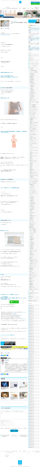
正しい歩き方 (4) (32, 273)
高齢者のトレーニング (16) (33, 290)
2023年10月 (31, 354)
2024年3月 (30, 346)
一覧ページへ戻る (14, 436)
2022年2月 (30, 385)
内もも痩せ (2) (32, 207)
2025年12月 (31, 317)
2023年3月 (30, 365)
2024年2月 (30, 348)
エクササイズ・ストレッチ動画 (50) (34, 104)
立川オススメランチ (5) (33, 276)
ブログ (30, 68)
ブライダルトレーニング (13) (33, 195)
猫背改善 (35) (32, 82)
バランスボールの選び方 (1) (33, 182)
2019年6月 (30, 434)
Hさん (15, 314)
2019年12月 (31, 425)
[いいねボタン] (2, 29)
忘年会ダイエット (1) (33, 264)
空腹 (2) (31, 167)
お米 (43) (31, 137)
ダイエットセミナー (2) (33, 113)
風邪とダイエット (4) (33, 128)
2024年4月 (30, 345)
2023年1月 (30, 368)
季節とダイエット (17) (33, 260)
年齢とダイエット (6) (32, 267)
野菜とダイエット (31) (33, 173)
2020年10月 (31, 409)
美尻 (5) (31, 215)
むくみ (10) (31, 197)
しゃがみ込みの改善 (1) (33, 71)
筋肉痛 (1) (31, 279)
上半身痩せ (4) (32, 198)
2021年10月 (31, 391)
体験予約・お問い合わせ (37, 9)
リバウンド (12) (32, 117)
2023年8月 (30, 357)
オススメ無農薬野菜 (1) (33, 107)
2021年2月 (30, 403)
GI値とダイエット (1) (32, 101)
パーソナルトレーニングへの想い (7, 9)
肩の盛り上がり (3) (32, 216)
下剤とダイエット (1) (32, 224)
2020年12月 (31, 406)
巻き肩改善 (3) (32, 80)
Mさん (13, 314)
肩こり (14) (31, 95)
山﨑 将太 (6, 363)
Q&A (20, 452)
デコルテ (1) (31, 188)
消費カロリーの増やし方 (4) (34, 123)
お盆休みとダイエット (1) (33, 261)
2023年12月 (31, 351)
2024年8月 (30, 339)
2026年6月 (30, 308)
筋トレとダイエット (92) (33, 126)
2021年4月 (30, 400)
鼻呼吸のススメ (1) (32, 100)
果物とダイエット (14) (33, 161)
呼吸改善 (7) (31, 77)
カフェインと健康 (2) (33, 231)
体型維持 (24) (32, 206)
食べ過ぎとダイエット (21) (34, 176)
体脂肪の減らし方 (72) (33, 119)
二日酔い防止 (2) (32, 225)
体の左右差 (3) (32, 74)
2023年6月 (30, 360)
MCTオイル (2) (32, 132)
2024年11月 (31, 334)
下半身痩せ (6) (32, 200)
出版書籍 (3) (31, 258)
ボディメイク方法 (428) (33, 184)
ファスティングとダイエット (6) (34, 152)
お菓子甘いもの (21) (33, 138)
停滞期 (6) (31, 122)
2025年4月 (30, 326)
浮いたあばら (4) (32, 213)
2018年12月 (31, 443)
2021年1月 (30, 405)
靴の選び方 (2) (32, 287)
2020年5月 (30, 417)
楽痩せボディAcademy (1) (32, 301)
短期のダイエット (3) (33, 252)
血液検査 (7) (31, 284)
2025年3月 (30, 328)
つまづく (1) (31, 234)
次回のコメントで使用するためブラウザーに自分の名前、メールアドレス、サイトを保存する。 (14, 429)
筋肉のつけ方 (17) (32, 278)
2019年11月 (31, 426)
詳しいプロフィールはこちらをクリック (18, 371)
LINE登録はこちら (35, 4)
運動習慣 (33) (31, 285)
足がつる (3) (31, 98)
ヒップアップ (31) (32, 191)
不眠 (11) (31, 237)
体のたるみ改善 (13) (33, 204)
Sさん (16, 315)
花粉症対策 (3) (32, 255)
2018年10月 (31, 446)
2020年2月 (30, 422)
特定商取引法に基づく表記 (7, 457)
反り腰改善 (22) (32, 76)
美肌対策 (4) (31, 282)
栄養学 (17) (31, 272)
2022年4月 (30, 382)
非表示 (7, 361)
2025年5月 (30, 325)
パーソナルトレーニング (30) (34, 181)
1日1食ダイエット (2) (33, 131)
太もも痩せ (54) (32, 209)
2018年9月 (30, 448)
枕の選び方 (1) (32, 270)
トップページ (2, 452)
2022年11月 (31, 371)
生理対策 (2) (31, 246)
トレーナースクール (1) (33, 179)
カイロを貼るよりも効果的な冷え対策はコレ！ (5, 437)
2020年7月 (30, 414)
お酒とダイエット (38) (33, 140)
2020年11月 (31, 408)
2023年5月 (30, 362)
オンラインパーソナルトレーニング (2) (34, 57)
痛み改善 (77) (32, 83)
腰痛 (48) (32, 89)
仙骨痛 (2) (32, 86)
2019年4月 (30, 437)
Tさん (24, 313)
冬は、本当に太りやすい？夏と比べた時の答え (23, 437)
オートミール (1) (32, 134)
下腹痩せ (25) (32, 201)
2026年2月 (30, 314)
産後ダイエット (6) (32, 125)
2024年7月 (30, 340)
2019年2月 (30, 440)
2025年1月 (30, 331)
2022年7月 (30, 377)
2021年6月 (30, 397)
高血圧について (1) (32, 288)
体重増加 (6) (31, 120)
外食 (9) (31, 155)
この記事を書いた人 (4, 359)
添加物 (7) (31, 164)
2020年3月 (30, 420)
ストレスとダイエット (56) (33, 110)
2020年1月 (30, 423)
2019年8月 (30, 431)
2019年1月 (30, 442)
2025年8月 (30, 320)
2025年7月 (30, 322)
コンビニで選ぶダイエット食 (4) (34, 145)
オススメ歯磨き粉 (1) (33, 230)
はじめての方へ (16, 452)
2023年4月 (30, 363)
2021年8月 (30, 394)
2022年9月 (30, 374)
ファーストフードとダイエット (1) (34, 149)
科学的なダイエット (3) (33, 275)
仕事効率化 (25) (32, 227)
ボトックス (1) (32, 222)
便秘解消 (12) (32, 240)
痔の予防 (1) (31, 249)
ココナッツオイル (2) (33, 143)
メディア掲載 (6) (31, 292)
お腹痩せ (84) (32, 185)
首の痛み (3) (32, 92)
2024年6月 (30, 342)
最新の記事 (9, 359)
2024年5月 (30, 343)
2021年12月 (31, 388)
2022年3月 (30, 383)
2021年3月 (30, 402)
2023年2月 (30, 366)
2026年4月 (30, 311)
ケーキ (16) (31, 141)
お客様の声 (24, 452)
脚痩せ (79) (31, 219)
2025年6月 (30, 323)
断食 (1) (31, 158)
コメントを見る (7, 29)
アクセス (33, 452)
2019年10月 (31, 428)
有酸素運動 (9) (32, 269)
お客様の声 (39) (31, 59)
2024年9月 (30, 337)
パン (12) (31, 147)
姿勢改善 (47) (32, 210)
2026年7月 (30, 306)
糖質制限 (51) (32, 170)
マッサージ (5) (32, 116)
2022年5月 (30, 380)
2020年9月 (30, 411)
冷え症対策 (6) (32, 243)
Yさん (22, 313)
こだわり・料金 (11, 452)
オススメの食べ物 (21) (33, 135)
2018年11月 (31, 445)
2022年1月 (30, 386)
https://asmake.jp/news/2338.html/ (5, 35)
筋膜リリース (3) (32, 281)
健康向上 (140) (32, 228)
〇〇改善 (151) (32, 70)
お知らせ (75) (31, 61)
